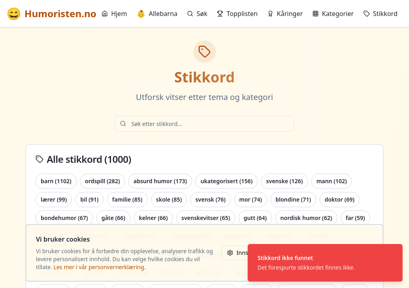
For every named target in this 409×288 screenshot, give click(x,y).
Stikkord (380, 13)
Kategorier (333, 13)
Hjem (114, 13)
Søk (197, 13)
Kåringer (285, 13)
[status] (325, 263)
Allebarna (157, 13)
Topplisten (237, 13)
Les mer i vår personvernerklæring (99, 267)
